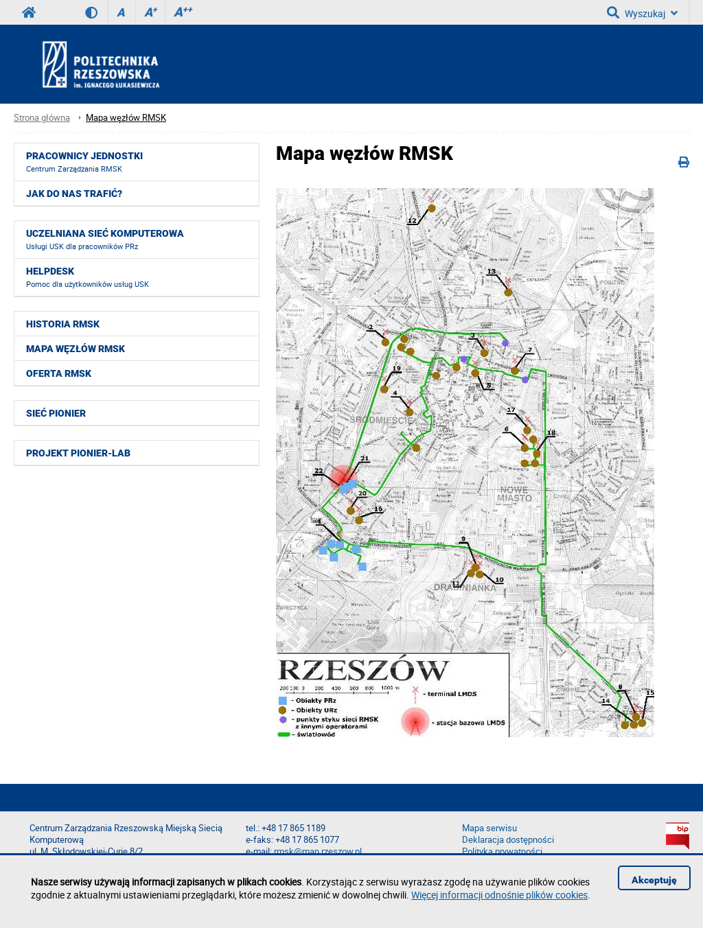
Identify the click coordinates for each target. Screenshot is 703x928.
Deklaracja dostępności (508, 840)
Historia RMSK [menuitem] (63, 323)
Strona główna (42, 118)
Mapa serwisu (489, 828)
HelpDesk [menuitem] (87, 277)
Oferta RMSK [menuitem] (58, 373)
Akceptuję (654, 879)
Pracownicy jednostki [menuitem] (84, 162)
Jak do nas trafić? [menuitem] (74, 193)
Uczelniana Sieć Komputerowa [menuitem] (105, 239)
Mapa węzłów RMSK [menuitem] (75, 348)
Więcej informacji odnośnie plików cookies (499, 894)
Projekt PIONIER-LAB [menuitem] (78, 453)
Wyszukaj (642, 12)
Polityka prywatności (502, 851)
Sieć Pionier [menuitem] (56, 413)
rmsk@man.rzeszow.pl (318, 851)
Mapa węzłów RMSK (126, 118)
